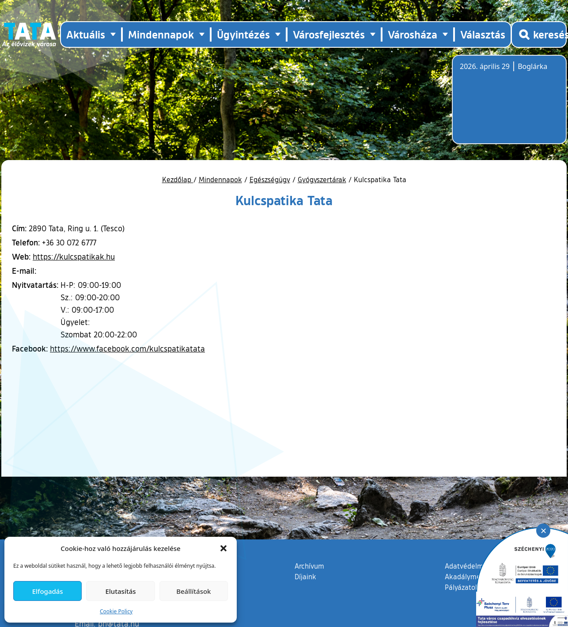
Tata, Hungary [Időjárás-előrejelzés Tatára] (509, 105)
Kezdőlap (177, 179)
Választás (482, 34)
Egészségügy (270, 179)
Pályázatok (462, 587)
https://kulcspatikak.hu (74, 256)
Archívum (309, 565)
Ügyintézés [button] (243, 34)
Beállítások (193, 591)
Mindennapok (220, 179)
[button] (223, 548)
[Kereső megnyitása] (539, 34)
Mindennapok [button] (161, 34)
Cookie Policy (116, 611)
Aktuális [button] (85, 34)
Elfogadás (47, 591)
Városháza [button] (412, 34)
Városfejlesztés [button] (329, 34)
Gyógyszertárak (322, 179)
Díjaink (305, 576)
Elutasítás (120, 591)
